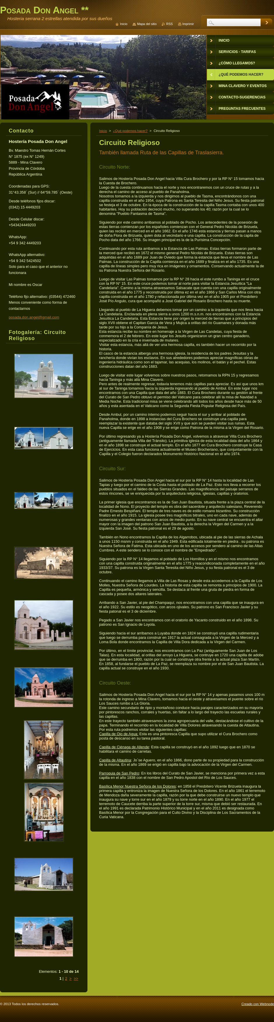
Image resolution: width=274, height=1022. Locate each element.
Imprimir (188, 24)
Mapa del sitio (147, 24)
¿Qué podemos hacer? (130, 130)
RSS (169, 24)
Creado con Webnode (257, 1004)
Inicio (103, 130)
